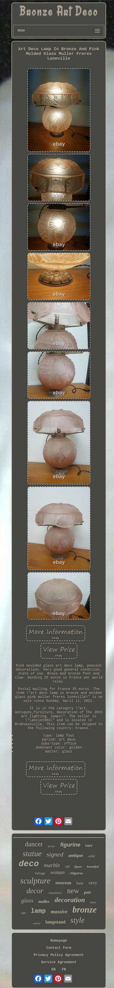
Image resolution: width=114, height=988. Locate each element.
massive (59, 912)
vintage (39, 873)
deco (29, 864)
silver (93, 902)
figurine (70, 845)
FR (64, 969)
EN (53, 969)
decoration (70, 900)
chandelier (55, 893)
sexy (93, 882)
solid (91, 856)
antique (75, 855)
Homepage (58, 941)
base (79, 883)
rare (88, 845)
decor (34, 890)
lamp (38, 911)
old (67, 866)
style (78, 920)
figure (78, 866)
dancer (34, 844)
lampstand (55, 922)
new (73, 891)
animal (36, 923)
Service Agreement (58, 962)
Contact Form (58, 948)
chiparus (76, 873)
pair (87, 892)
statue (32, 853)
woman (57, 872)
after (51, 846)
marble (52, 865)
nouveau (63, 882)
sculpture (35, 880)
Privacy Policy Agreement (59, 955)
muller (43, 901)
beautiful (93, 866)
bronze (85, 910)
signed (55, 854)
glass (27, 900)
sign (23, 913)
